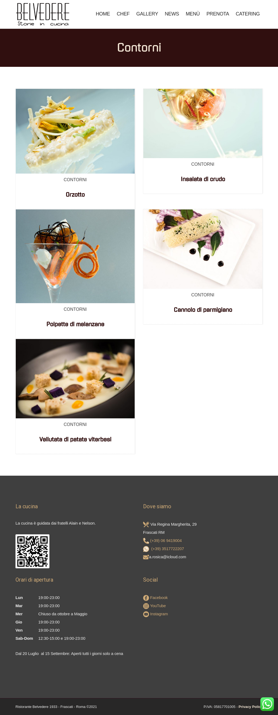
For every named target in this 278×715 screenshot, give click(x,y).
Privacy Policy (251, 707)
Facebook (155, 597)
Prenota (217, 14)
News (172, 14)
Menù (193, 14)
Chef (123, 14)
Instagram (155, 613)
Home (103, 14)
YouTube (154, 605)
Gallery (147, 14)
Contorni (75, 179)
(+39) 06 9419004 (166, 540)
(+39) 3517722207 (167, 548)
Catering (248, 14)
